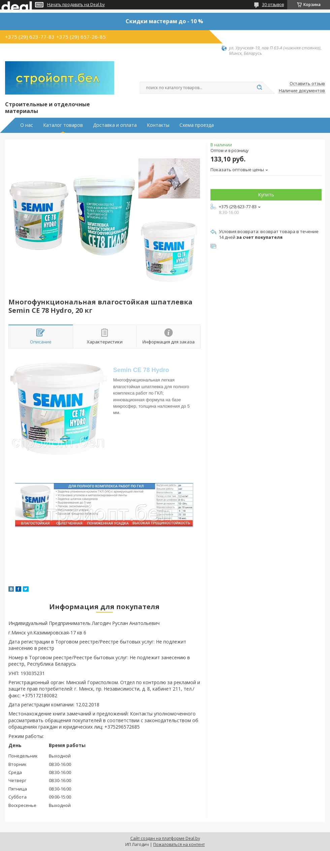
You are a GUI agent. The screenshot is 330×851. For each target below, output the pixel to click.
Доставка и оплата (115, 125)
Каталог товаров (63, 125)
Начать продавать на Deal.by (76, 4)
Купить (266, 194)
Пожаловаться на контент (179, 844)
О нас (26, 125)
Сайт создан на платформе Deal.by (165, 838)
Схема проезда (196, 125)
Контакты (158, 125)
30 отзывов (273, 4)
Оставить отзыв (307, 83)
